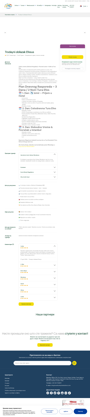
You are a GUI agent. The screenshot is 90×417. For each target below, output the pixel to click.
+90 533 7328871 (70, 6)
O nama (7, 384)
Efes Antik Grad (25, 176)
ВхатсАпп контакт (45, 345)
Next (84, 32)
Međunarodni (30, 5)
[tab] (38, 153)
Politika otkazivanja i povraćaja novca (15, 391)
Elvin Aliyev (38, 271)
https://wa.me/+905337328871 (26, 146)
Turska (22, 5)
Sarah (38, 283)
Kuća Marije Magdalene (27, 172)
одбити (66, 411)
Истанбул (38, 5)
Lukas (38, 246)
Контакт (7, 381)
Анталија (53, 5)
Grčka (15, 5)
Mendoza (38, 277)
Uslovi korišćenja (9, 388)
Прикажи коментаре (27, 303)
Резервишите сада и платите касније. (72, 61)
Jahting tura (59, 6)
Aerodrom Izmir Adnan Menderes (30, 154)
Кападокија (47, 5)
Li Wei (38, 264)
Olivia (38, 290)
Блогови (7, 379)
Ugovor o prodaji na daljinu (12, 393)
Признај (80, 411)
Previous (5, 32)
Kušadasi (23, 167)
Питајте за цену (73, 56)
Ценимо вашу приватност (12, 408)
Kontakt (7, 386)
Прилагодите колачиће (49, 411)
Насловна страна (64, 6)
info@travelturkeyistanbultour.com (61, 386)
